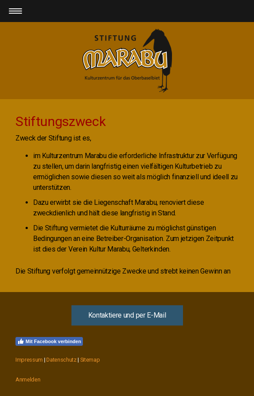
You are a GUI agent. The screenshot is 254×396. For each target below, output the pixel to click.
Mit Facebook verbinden (49, 341)
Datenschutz (61, 359)
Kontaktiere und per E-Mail (127, 315)
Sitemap (90, 359)
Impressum (29, 359)
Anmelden (27, 379)
